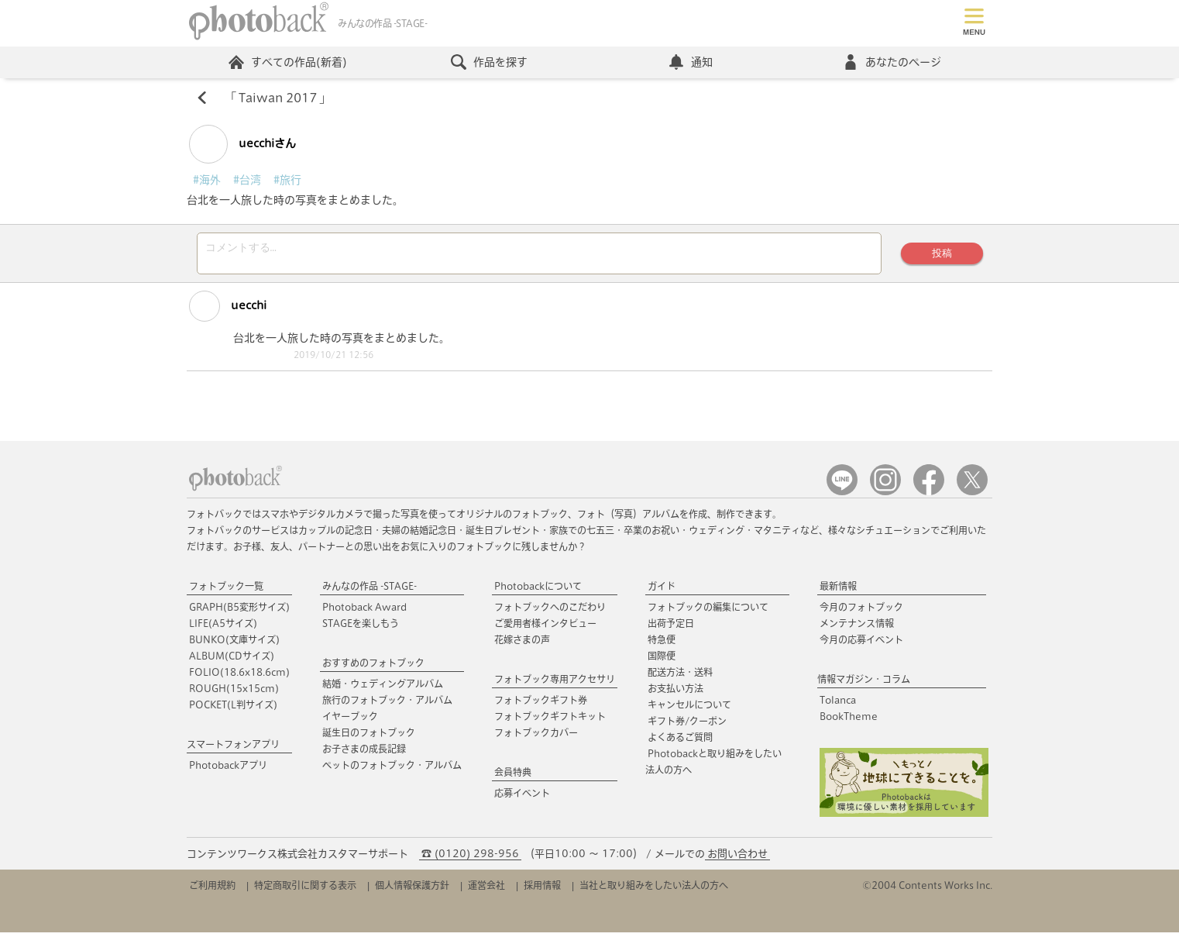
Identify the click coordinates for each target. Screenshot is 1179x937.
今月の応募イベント (861, 644)
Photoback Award (364, 611)
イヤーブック (350, 720)
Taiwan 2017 (278, 97)
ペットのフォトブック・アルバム (392, 769)
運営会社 (486, 889)
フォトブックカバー (536, 737)
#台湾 (247, 179)
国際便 (661, 660)
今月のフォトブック (861, 611)
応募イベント (522, 797)
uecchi (227, 310)
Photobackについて (538, 590)
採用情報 (542, 889)
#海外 (207, 179)
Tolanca (838, 704)
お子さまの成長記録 (364, 753)
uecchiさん (242, 144)
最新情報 (838, 590)
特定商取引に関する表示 (305, 889)
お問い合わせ (737, 858)
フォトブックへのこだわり (550, 611)
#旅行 (287, 179)
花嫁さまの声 (522, 644)
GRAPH (239, 611)
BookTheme (849, 720)
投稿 (942, 255)
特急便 (661, 644)
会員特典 (512, 776)
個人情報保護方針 (412, 889)
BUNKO (234, 644)
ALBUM (231, 660)
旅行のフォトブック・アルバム (387, 704)
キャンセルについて (689, 709)
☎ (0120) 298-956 (470, 858)
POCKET (233, 709)
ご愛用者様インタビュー (545, 627)
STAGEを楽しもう (360, 627)
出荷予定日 (671, 627)
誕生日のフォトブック (368, 737)
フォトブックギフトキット (550, 720)
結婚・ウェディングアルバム (382, 688)
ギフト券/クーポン (687, 725)
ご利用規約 (212, 889)
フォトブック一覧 (226, 590)
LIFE (223, 627)
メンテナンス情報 (857, 627)
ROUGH (234, 693)
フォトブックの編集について (708, 611)
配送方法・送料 (680, 676)
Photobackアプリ (228, 769)
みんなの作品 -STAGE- (369, 590)
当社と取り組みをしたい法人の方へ (653, 889)
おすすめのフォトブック (373, 667)
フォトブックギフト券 (540, 704)
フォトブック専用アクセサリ (554, 683)
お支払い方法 (675, 693)
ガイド (661, 590)
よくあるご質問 (680, 741)
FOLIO (239, 676)
